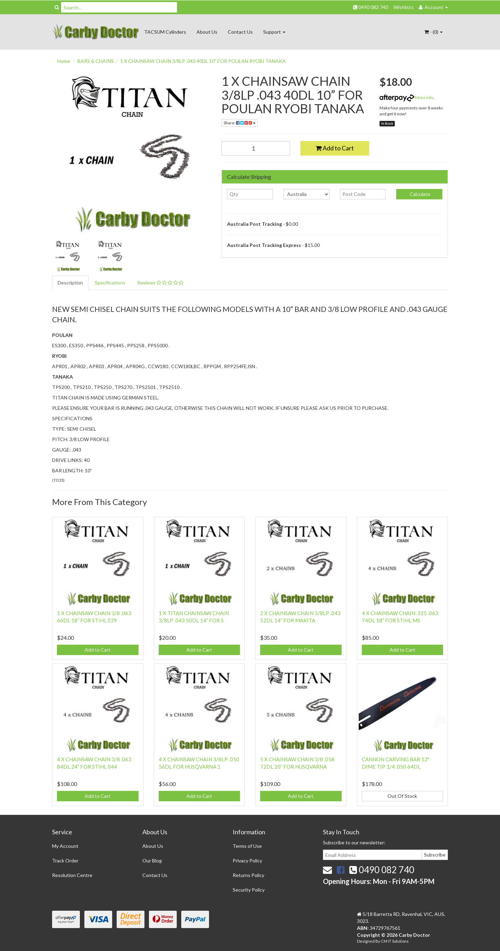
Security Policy (249, 890)
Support (274, 32)
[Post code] (363, 194)
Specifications (110, 283)
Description (70, 283)
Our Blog (152, 860)
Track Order (65, 860)
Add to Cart (335, 148)
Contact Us (240, 32)
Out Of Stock (402, 796)
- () (433, 32)
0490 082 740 (370, 7)
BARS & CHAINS (95, 61)
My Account (65, 846)
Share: (240, 122)
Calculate (419, 194)
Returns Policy (248, 875)
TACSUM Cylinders (165, 32)
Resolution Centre (72, 875)
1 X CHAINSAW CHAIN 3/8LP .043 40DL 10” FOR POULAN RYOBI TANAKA (203, 61)
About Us (207, 32)
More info (406, 97)
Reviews (160, 283)
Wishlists (403, 7)
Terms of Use (247, 846)
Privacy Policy (247, 860)
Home (63, 61)
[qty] (250, 194)
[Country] (306, 194)
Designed (366, 941)
